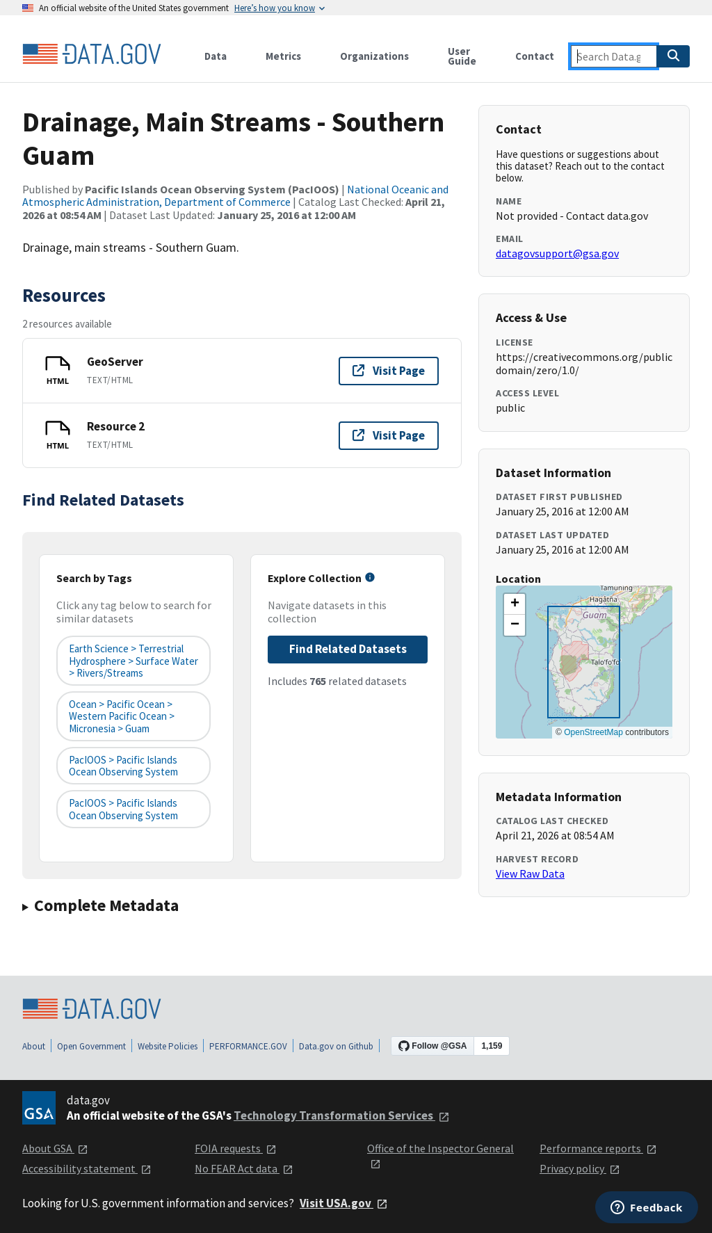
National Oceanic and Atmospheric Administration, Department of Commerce (235, 195)
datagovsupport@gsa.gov (557, 253)
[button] (514, 604)
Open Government (91, 1046)
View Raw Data (530, 873)
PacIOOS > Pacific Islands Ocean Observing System (123, 765)
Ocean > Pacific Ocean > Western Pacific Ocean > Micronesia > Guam (122, 716)
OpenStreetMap (593, 732)
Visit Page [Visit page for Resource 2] (389, 435)
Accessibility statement (87, 1168)
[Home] (91, 54)
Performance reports (598, 1148)
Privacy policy (580, 1168)
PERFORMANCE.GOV (248, 1046)
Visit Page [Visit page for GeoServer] (389, 370)
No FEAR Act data (244, 1168)
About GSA (55, 1148)
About (33, 1046)
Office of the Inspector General (440, 1155)
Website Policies (167, 1046)
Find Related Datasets (348, 648)
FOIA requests (236, 1148)
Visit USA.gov (344, 1203)
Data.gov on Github (336, 1046)
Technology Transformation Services (342, 1115)
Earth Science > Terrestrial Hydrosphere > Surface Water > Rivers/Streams (133, 660)
